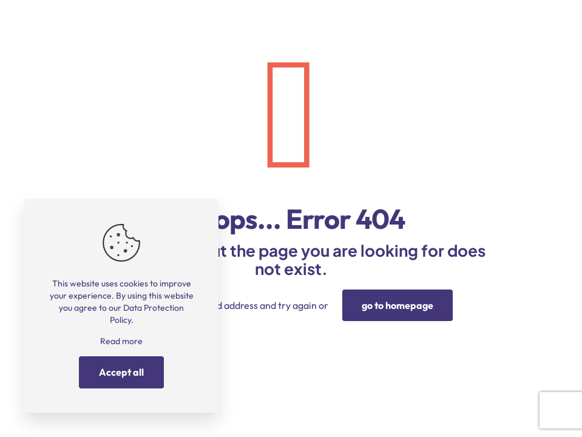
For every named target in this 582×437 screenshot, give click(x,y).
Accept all (121, 372)
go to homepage (397, 305)
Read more (121, 341)
